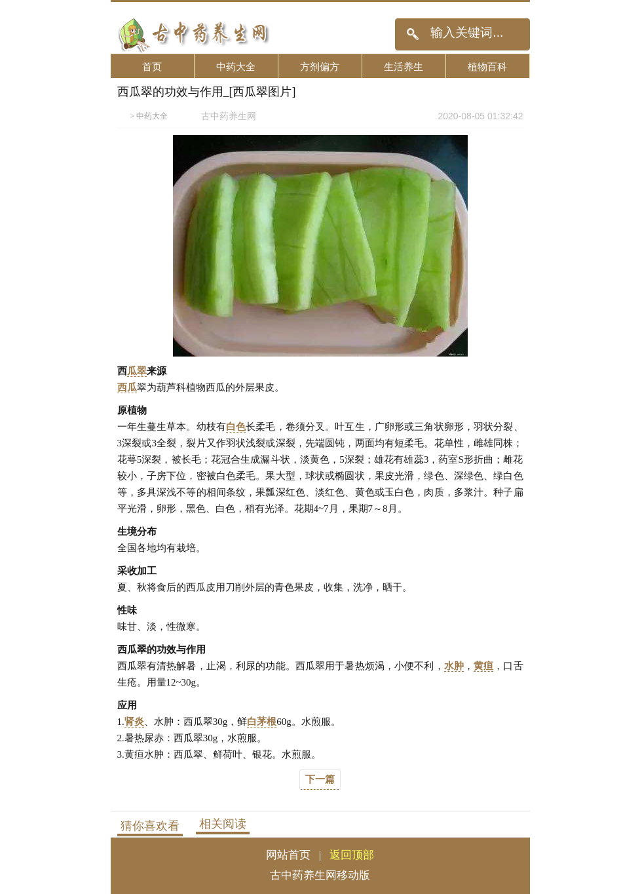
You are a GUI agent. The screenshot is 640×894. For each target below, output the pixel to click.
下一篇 (320, 779)
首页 (152, 66)
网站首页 (288, 855)
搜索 (412, 34)
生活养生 (403, 66)
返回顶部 (351, 855)
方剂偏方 (319, 66)
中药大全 (235, 66)
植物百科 (487, 66)
